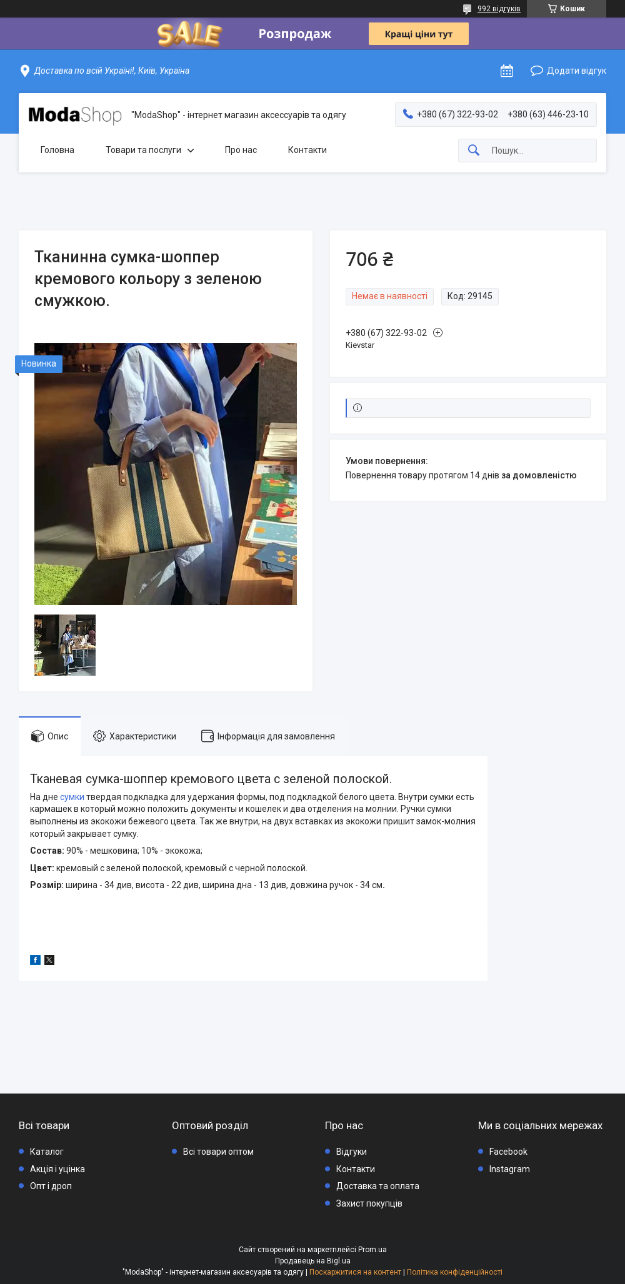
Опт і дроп (51, 1186)
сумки (72, 797)
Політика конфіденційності (454, 1272)
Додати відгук (576, 71)
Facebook (508, 1152)
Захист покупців (369, 1203)
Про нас (241, 150)
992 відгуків (499, 8)
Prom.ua (372, 1249)
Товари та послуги (143, 150)
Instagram (509, 1169)
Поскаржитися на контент (355, 1272)
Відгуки (351, 1152)
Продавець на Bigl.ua (313, 1261)
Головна (57, 150)
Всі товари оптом (218, 1152)
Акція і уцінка (57, 1169)
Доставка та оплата (377, 1186)
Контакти (307, 150)
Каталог (47, 1152)
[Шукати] (473, 150)
